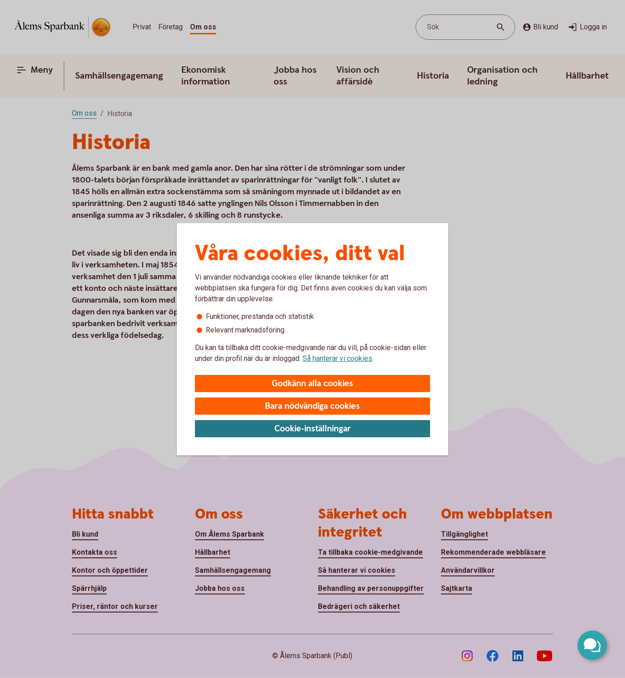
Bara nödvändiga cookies (312, 406)
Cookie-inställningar (313, 429)
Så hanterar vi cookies (337, 358)
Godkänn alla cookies (312, 383)
